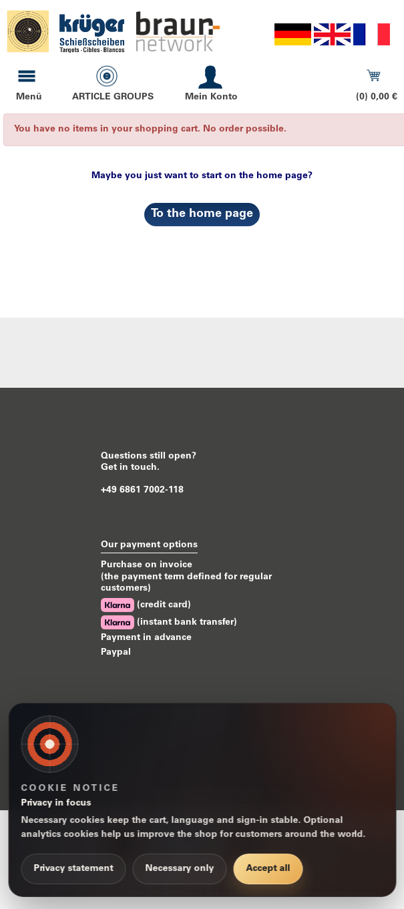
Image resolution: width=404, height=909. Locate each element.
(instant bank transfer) (169, 622)
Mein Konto (211, 97)
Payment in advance (146, 638)
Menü (29, 97)
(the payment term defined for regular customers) (186, 583)
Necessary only (179, 869)
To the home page (202, 214)
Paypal (116, 652)
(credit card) (146, 605)
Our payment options (149, 545)
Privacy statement (73, 869)
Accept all (268, 869)
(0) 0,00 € (376, 97)
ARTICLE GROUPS (113, 97)
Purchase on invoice (146, 565)
